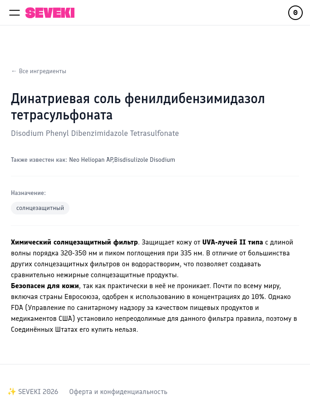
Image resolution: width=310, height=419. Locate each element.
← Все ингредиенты (38, 71)
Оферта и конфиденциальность (118, 391)
